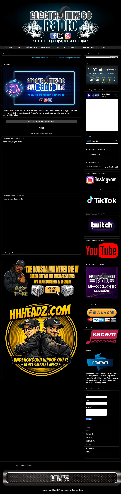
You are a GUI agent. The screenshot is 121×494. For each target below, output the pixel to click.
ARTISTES (74, 47)
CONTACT (102, 47)
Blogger (81, 490)
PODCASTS (45, 47)
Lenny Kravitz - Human (104, 96)
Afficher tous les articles (46, 121)
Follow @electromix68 (111, 167)
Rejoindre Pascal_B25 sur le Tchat (13, 199)
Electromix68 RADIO (95, 154)
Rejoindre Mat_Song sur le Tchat (12, 141)
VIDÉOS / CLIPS (60, 47)
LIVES (19, 47)
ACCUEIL (8, 47)
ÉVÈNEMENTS (31, 47)
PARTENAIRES (88, 47)
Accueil (41, 127)
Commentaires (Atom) (45, 133)
